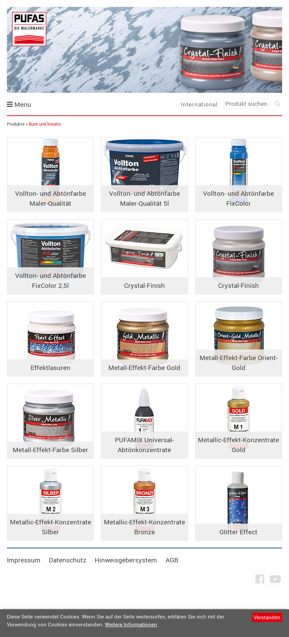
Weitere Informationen (131, 624)
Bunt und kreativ (45, 124)
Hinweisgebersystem (126, 560)
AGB (172, 560)
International (199, 104)
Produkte (16, 124)
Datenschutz (67, 560)
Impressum (23, 560)
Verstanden (267, 617)
